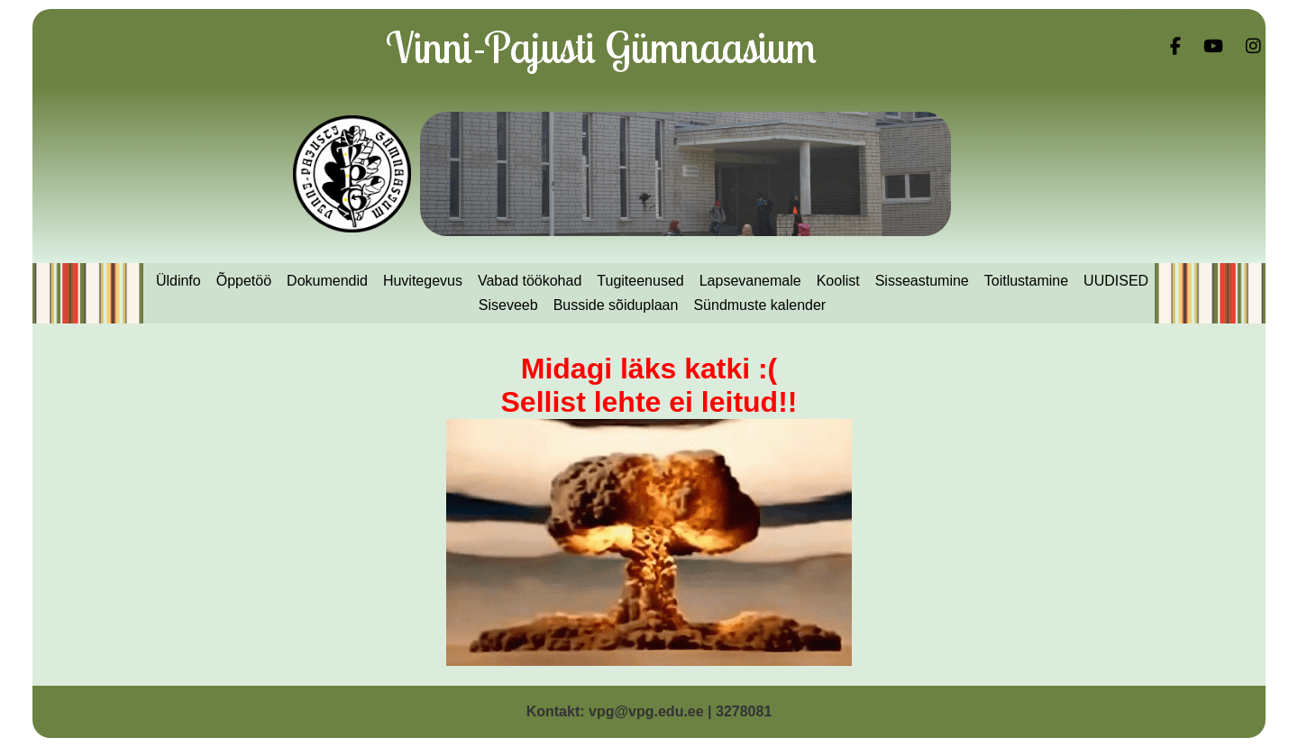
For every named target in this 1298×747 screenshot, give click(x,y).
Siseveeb (508, 305)
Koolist (838, 280)
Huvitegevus (422, 280)
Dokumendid (327, 280)
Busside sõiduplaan (616, 305)
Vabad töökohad (529, 280)
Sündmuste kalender (759, 305)
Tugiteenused (640, 280)
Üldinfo (178, 280)
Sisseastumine (922, 280)
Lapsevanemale (750, 280)
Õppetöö (243, 280)
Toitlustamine (1026, 280)
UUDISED (1115, 280)
